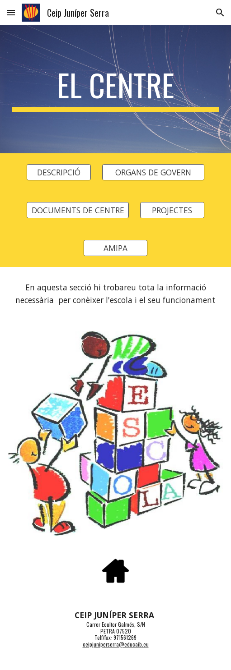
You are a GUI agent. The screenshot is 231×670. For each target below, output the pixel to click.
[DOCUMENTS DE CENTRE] (77, 210)
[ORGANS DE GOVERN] (153, 172)
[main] (115, 89)
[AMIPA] (115, 248)
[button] (11, 12)
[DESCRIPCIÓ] (58, 172)
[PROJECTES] (172, 210)
